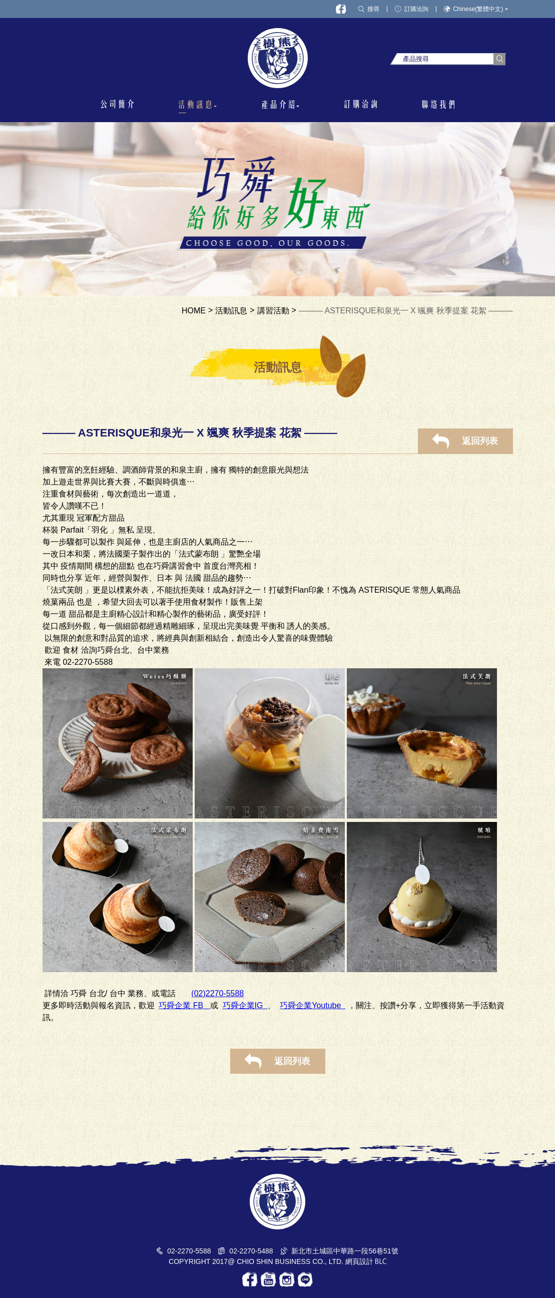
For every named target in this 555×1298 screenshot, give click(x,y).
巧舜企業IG (245, 1005)
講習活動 (273, 311)
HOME (194, 311)
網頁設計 (359, 1261)
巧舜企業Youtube (312, 1005)
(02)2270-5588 (217, 993)
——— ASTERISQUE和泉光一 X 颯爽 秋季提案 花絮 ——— (406, 311)
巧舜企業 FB (184, 1005)
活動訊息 (231, 311)
